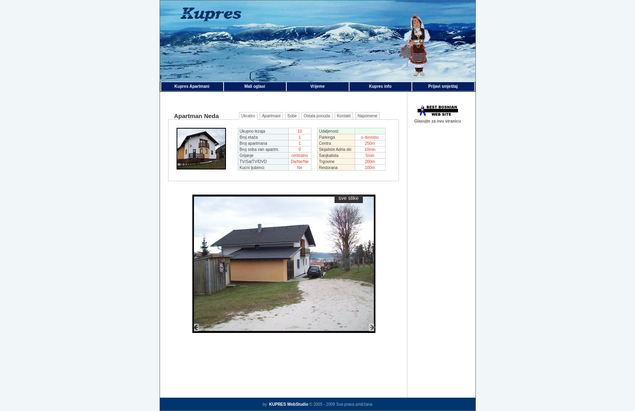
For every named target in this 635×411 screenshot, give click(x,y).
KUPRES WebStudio (288, 404)
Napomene (367, 116)
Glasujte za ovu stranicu (437, 121)
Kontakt (344, 116)
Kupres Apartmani (192, 86)
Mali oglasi (254, 86)
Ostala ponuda (317, 116)
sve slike (349, 198)
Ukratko (248, 116)
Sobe (292, 116)
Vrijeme (317, 86)
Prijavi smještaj (443, 86)
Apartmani (271, 116)
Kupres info (380, 86)
